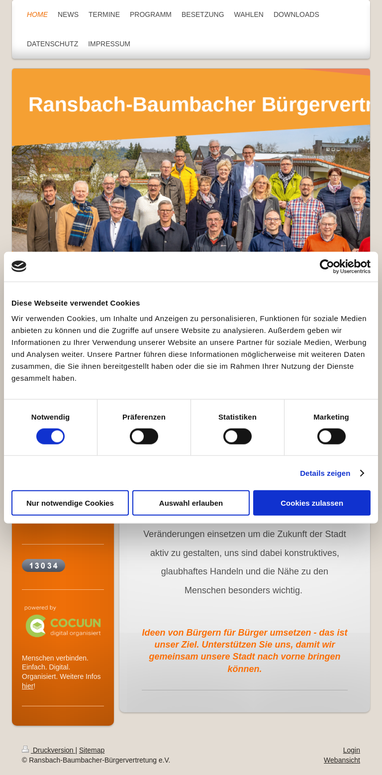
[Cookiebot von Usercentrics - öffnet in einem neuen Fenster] (327, 266)
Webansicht (342, 760)
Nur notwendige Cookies (70, 503)
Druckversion (48, 750)
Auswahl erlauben (191, 503)
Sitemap (91, 750)
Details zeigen (325, 472)
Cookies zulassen (312, 503)
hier (27, 686)
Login (351, 750)
